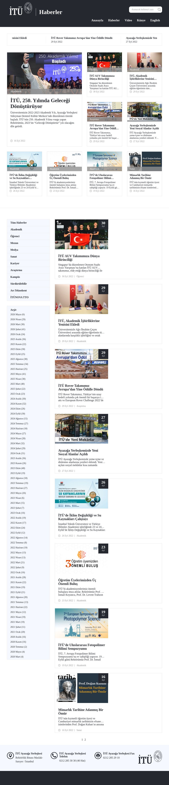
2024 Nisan (17, 438)
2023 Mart (17, 503)
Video (128, 20)
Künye (141, 20)
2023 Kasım (18, 463)
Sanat (13, 256)
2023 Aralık (18, 458)
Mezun (14, 243)
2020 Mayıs (17, 652)
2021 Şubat (17, 627)
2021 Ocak (17, 632)
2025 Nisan (17, 379)
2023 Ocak (17, 513)
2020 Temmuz (18, 647)
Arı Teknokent (18, 290)
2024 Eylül (17, 413)
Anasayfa (97, 20)
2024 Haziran (18, 428)
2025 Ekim (17, 349)
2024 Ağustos (18, 418)
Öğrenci (14, 236)
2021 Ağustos (18, 597)
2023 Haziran (18, 488)
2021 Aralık (18, 577)
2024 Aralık (18, 399)
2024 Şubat (17, 448)
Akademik (16, 229)
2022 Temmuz (18, 542)
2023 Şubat (17, 508)
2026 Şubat (17, 329)
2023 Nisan (17, 498)
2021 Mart (17, 622)
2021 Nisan (17, 617)
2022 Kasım (18, 523)
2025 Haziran (18, 369)
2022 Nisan (17, 557)
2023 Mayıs (18, 493)
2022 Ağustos (18, 537)
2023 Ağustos (18, 478)
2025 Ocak (17, 394)
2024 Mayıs (18, 433)
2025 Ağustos (18, 359)
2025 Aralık (18, 339)
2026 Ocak (17, 334)
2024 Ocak (17, 453)
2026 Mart (17, 324)
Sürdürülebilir (18, 283)
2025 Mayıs (18, 374)
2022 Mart (17, 562)
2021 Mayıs (18, 612)
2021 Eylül (17, 592)
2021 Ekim (17, 587)
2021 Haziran (18, 607)
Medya (14, 249)
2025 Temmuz (19, 364)
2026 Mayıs (17, 314)
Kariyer (14, 263)
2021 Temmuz (19, 602)
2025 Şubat (17, 389)
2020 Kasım (18, 642)
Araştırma (16, 270)
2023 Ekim (17, 468)
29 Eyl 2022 (43, 40)
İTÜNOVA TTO (19, 297)
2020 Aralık (18, 637)
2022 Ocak (17, 572)
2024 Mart (17, 443)
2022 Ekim (17, 528)
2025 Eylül (17, 354)
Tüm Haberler (18, 222)
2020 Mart (16, 657)
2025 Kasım (18, 344)
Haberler (114, 20)
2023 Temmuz (19, 483)
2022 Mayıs (18, 552)
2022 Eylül (17, 532)
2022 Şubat (17, 567)
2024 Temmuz (19, 423)
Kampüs (15, 277)
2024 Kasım (18, 404)
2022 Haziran (18, 547)
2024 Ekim (17, 408)
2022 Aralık (18, 518)
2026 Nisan (17, 319)
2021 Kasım (18, 582)
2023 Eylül (17, 473)
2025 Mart (17, 384)
